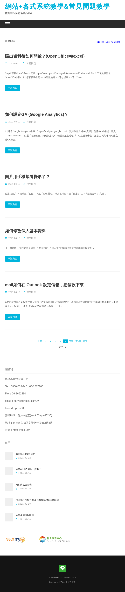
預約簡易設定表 (24, 484)
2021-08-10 (14, 63)
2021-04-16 (14, 184)
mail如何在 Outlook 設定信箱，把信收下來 (44, 285)
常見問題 (31, 63)
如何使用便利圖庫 (25, 515)
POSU (62, 582)
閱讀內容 (12, 88)
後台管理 (72, 582)
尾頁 (85, 341)
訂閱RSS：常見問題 (108, 42)
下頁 (71, 341)
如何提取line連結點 (25, 454)
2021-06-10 (14, 121)
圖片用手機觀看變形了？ (27, 176)
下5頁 (78, 341)
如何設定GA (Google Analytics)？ (36, 114)
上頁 (40, 341)
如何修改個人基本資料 (25, 231)
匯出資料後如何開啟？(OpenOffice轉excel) (45, 56)
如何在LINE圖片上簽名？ (28, 469)
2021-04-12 (14, 238)
